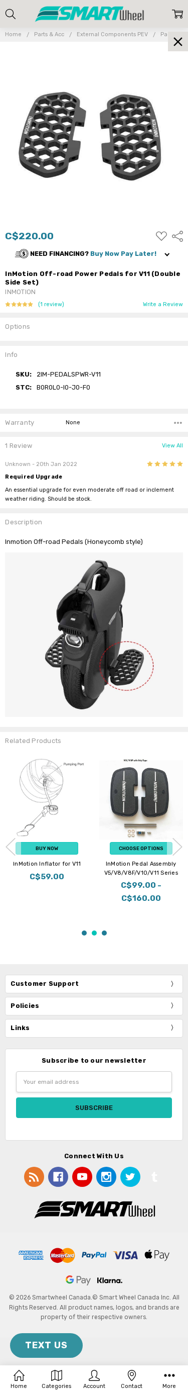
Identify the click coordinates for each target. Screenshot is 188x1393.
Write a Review (163, 305)
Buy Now (47, 848)
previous (10, 846)
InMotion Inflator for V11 (47, 864)
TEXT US (46, 1345)
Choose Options (141, 848)
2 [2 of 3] (94, 933)
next (177, 846)
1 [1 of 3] (84, 933)
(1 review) (51, 305)
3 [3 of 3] (104, 933)
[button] (93, 254)
